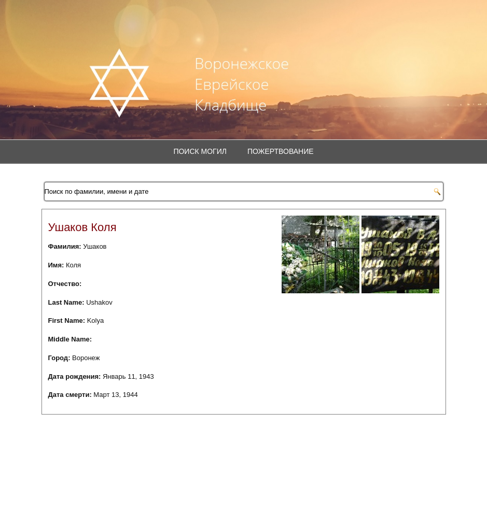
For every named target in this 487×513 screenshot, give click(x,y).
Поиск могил (200, 151)
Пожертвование (280, 151)
